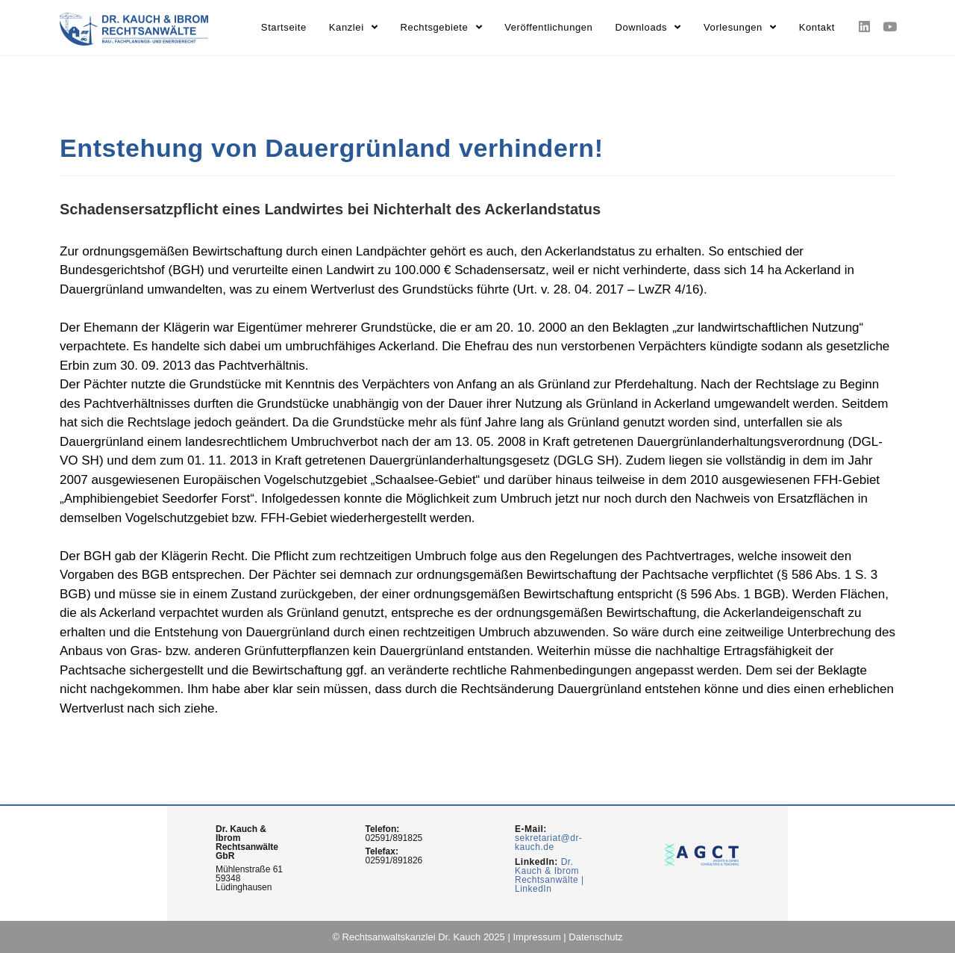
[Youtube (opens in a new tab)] (889, 27)
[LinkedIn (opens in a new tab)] (864, 27)
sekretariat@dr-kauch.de (548, 842)
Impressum (536, 937)
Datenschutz (595, 937)
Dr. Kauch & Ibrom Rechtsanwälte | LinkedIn (549, 875)
